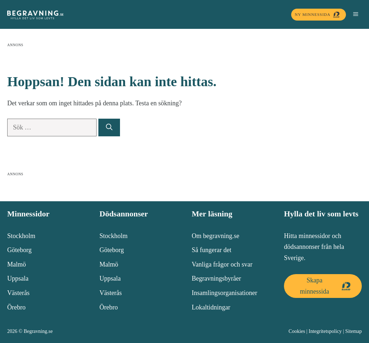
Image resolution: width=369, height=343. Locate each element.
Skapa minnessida (327, 286)
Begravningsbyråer (216, 278)
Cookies (297, 331)
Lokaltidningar (211, 307)
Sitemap (353, 331)
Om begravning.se (215, 235)
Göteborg (19, 250)
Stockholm (21, 235)
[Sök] (109, 127)
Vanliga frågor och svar (222, 264)
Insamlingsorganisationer (224, 292)
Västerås (18, 292)
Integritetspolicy (325, 331)
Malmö (16, 264)
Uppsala (17, 278)
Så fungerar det (211, 250)
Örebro (16, 307)
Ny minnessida (318, 15)
